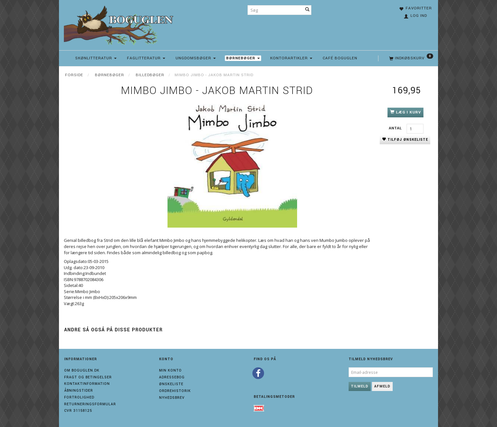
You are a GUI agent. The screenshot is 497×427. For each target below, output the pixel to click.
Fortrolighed (79, 397)
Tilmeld (359, 386)
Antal (396, 128)
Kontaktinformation (87, 383)
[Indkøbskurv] (410, 58)
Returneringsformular (90, 404)
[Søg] (307, 10)
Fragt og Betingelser (88, 377)
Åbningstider (78, 390)
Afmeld (382, 386)
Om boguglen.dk (81, 370)
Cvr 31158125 (78, 410)
